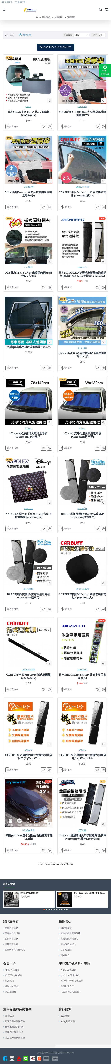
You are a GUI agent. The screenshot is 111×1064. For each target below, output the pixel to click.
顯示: (95, 35)
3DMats (28, 431)
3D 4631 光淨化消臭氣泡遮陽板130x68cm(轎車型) (82, 438)
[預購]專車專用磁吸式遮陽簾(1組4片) (28, 349)
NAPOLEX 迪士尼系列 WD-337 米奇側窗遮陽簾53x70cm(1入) (28, 520)
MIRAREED (82, 269)
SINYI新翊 (82, 106)
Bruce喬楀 (82, 512)
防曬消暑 (59, 17)
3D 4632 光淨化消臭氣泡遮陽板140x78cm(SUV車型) (28, 438)
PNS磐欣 (28, 269)
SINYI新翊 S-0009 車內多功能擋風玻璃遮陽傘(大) (82, 114)
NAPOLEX (28, 512)
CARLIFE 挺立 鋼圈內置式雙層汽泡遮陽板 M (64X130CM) (28, 763)
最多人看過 (9, 884)
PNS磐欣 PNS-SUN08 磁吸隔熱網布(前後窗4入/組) (28, 276)
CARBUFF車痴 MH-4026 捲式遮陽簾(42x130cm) (28, 682)
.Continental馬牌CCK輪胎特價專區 (90, 893)
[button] (44, 909)
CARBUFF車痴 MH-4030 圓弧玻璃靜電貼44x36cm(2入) (82, 601)
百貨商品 (46, 17)
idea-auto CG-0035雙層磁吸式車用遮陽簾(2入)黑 (82, 357)
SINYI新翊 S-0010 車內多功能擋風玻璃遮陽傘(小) (28, 195)
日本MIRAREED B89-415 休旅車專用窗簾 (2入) (82, 682)
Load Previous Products (57, 47)
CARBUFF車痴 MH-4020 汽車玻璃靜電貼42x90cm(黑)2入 (82, 195)
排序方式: (63, 35)
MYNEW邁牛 (28, 837)
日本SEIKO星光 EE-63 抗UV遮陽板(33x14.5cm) (28, 114)
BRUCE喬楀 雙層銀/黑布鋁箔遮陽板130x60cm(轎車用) (28, 601)
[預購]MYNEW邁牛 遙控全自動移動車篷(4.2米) (28, 844)
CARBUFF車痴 (82, 187)
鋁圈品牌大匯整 (29, 893)
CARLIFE (28, 756)
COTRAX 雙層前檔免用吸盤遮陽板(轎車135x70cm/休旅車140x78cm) (82, 844)
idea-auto (82, 350)
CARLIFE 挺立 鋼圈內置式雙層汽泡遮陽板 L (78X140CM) (82, 763)
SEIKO (28, 106)
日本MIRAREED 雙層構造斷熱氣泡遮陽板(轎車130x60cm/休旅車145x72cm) (82, 276)
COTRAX (82, 837)
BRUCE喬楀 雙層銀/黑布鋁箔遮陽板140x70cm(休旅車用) (82, 520)
